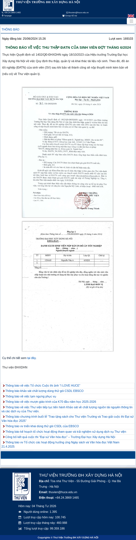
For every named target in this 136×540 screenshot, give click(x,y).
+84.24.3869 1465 (11, 12)
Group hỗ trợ (69, 16)
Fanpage (7, 16)
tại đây (31, 358)
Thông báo (10, 29)
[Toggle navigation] (131, 21)
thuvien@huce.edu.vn (77, 12)
